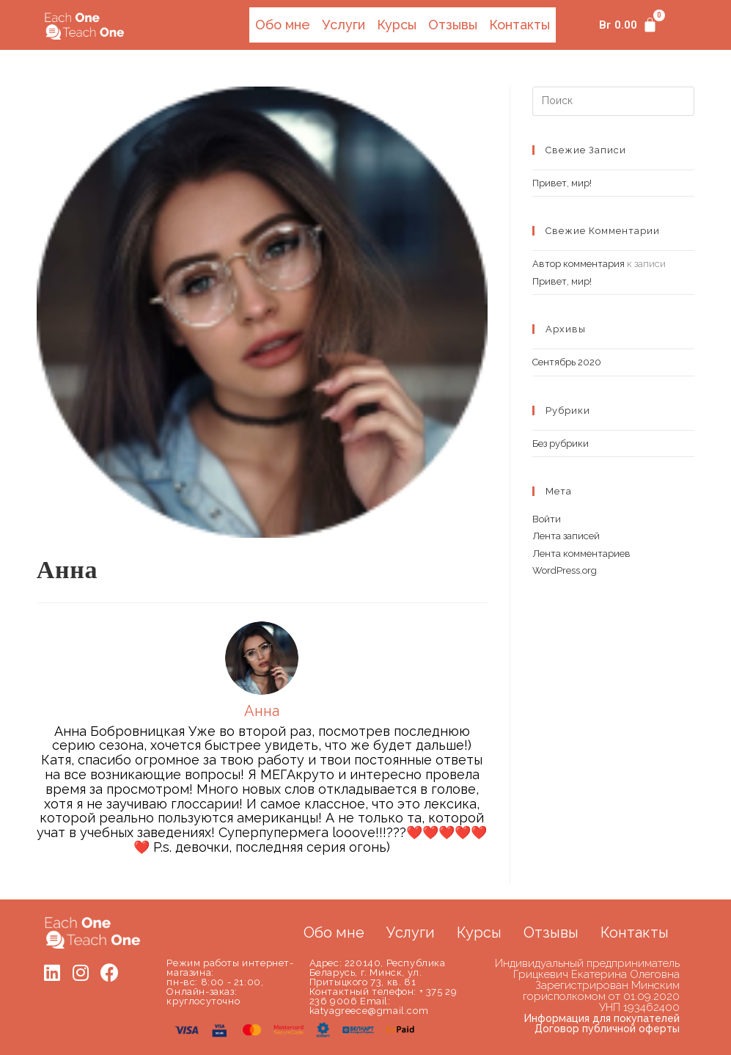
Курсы (395, 24)
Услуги (342, 24)
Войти (546, 517)
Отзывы (451, 24)
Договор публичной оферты (607, 1027)
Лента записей (566, 534)
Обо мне (280, 24)
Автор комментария (578, 262)
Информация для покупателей (602, 1017)
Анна (67, 568)
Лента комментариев (581, 552)
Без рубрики (560, 442)
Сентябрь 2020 (566, 360)
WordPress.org (564, 568)
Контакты (519, 24)
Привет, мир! (562, 181)
